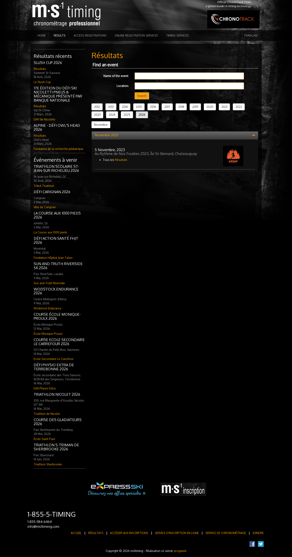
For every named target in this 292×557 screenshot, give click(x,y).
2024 (112, 114)
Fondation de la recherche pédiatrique (58, 149)
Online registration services (136, 35)
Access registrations (90, 35)
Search (141, 96)
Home (42, 35)
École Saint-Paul (44, 439)
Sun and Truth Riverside (49, 283)
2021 (224, 106)
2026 (141, 114)
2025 (126, 114)
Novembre (101, 124)
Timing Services (177, 35)
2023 (97, 114)
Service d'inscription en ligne (177, 533)
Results (59, 35)
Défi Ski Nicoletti (44, 119)
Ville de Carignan (45, 207)
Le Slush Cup (42, 82)
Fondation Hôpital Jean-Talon (53, 257)
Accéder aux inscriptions (129, 533)
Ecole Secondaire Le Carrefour (54, 359)
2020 (209, 106)
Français (251, 35)
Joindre (258, 533)
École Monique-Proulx (48, 333)
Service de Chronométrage (225, 533)
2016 (153, 106)
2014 (125, 106)
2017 (167, 106)
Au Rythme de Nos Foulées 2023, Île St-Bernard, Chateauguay (146, 153)
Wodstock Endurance (47, 308)
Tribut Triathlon (44, 185)
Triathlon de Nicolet (47, 413)
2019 (195, 106)
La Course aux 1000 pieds (50, 232)
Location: (123, 86)
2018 (181, 106)
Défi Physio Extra (45, 388)
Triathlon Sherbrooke (48, 464)
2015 (139, 106)
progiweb (180, 551)
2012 (97, 106)
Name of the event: (116, 76)
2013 (111, 106)
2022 (238, 106)
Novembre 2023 (106, 135)
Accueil (76, 533)
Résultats (40, 68)
